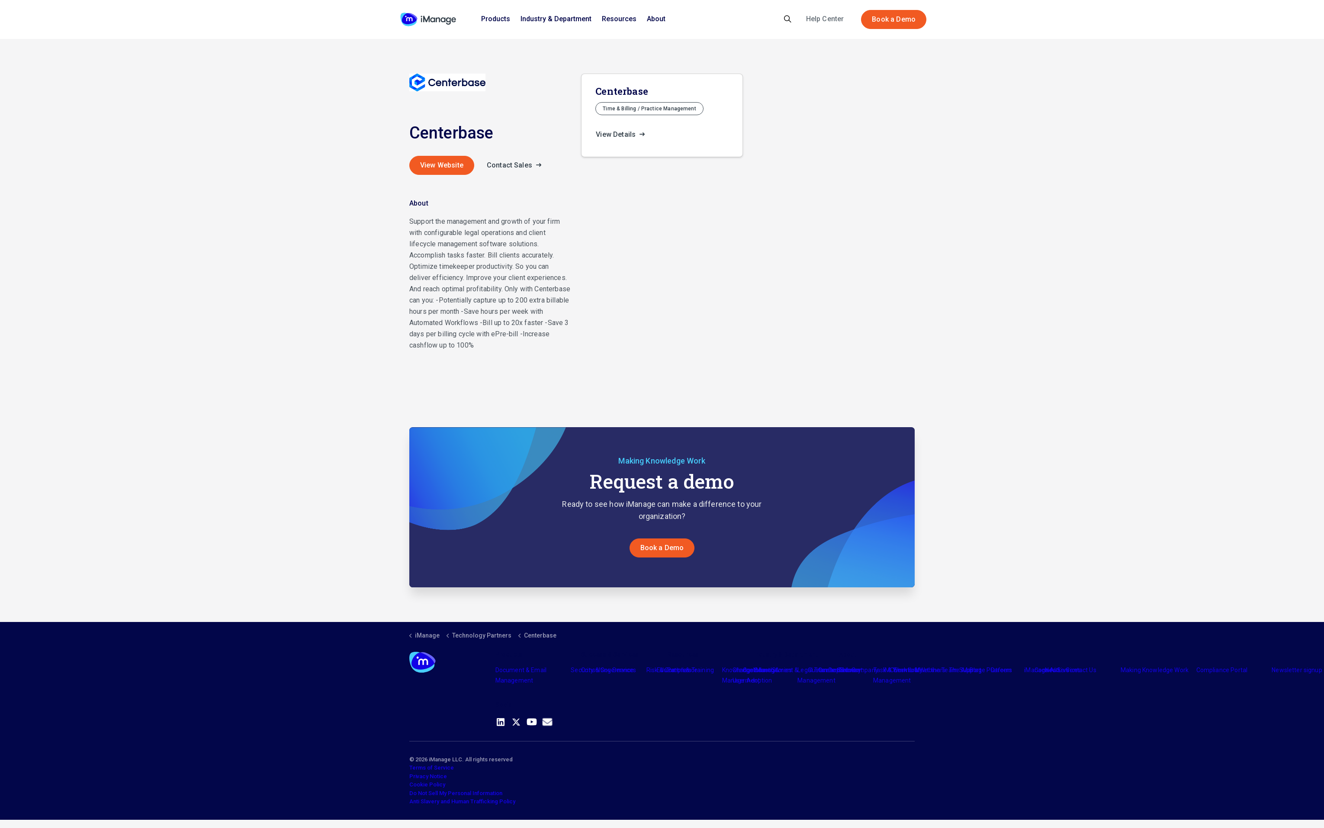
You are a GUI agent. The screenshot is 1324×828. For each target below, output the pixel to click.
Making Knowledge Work (1155, 670)
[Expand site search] (788, 19)
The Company (858, 670)
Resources (619, 19)
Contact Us (1081, 670)
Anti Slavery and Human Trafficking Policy (462, 801)
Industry (764, 670)
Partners (679, 670)
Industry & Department (556, 19)
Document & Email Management (520, 675)
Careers (1001, 670)
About (656, 19)
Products (495, 19)
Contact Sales (516, 165)
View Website (441, 165)
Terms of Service (431, 767)
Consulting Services (608, 670)
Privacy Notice (428, 776)
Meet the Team (936, 670)
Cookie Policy (427, 784)
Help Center (825, 19)
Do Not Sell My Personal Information (455, 793)
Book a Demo (893, 19)
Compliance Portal (1222, 670)
